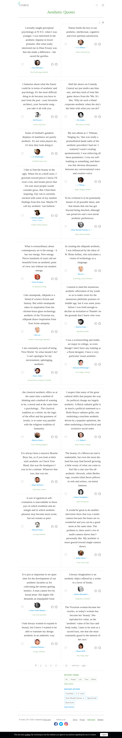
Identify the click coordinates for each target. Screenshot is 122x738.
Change (88, 445)
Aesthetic (45, 72)
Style (34, 490)
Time (32, 445)
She (31, 72)
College (81, 372)
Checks (43, 490)
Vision (83, 279)
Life (33, 615)
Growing (83, 502)
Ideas (77, 235)
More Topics (68, 684)
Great (77, 445)
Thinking (38, 445)
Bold (81, 332)
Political (82, 445)
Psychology (37, 72)
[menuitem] (99, 22)
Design (35, 652)
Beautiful (38, 287)
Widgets (100, 720)
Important (43, 615)
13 (66, 666)
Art (33, 287)
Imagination (79, 599)
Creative (88, 190)
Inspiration (46, 340)
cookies (27, 735)
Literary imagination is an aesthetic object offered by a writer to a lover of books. (82, 578)
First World (47, 380)
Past (44, 125)
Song (40, 125)
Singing (81, 190)
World (93, 680)
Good (82, 563)
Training (87, 372)
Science (31, 340)
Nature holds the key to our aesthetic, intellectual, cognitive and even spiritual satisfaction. (82, 32)
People (33, 225)
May (37, 535)
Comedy (87, 125)
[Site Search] (96, 5)
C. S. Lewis (80, 694)
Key (88, 52)
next (83, 666)
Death (77, 190)
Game (81, 125)
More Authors (69, 707)
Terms (75, 720)
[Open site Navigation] (103, 5)
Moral (81, 235)
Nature (78, 52)
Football (35, 161)
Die (87, 502)
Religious (44, 445)
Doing (40, 161)
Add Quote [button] (91, 720)
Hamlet (86, 332)
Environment (32, 380)
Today (82, 656)
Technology (38, 340)
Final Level (47, 720)
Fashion (39, 225)
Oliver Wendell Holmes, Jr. (74, 698)
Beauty (45, 225)
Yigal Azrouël (91, 698)
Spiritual (83, 52)
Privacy (82, 720)
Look (44, 161)
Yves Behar (69, 694)
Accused (40, 380)
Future (35, 125)
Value (87, 656)
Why (77, 125)
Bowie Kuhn (69, 703)
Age (78, 332)
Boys (38, 490)
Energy (44, 287)
